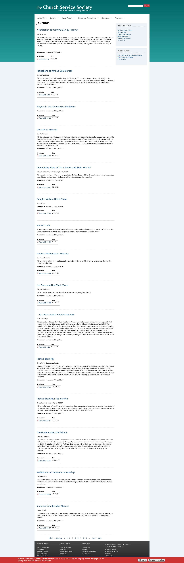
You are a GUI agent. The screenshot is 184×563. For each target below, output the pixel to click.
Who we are (122, 32)
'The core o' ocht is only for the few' (55, 314)
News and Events (124, 36)
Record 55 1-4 (44, 59)
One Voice (106, 18)
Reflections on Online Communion (54, 71)
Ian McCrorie (43, 225)
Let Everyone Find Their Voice (52, 285)
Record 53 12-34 (45, 387)
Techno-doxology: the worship (52, 398)
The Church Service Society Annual (130, 55)
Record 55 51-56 (45, 273)
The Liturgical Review (125, 57)
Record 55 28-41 (45, 187)
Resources (119, 18)
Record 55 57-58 (45, 303)
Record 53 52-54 (45, 494)
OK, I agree (142, 560)
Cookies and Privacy (111, 549)
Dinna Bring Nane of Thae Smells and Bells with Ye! (64, 167)
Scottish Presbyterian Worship (52, 253)
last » (100, 538)
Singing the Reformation (87, 18)
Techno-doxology (45, 359)
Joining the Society (124, 34)
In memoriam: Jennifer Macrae (53, 506)
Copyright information (112, 551)
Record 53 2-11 (44, 347)
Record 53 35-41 (45, 421)
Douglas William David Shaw (52, 199)
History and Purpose (125, 30)
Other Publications (124, 39)
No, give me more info (156, 560)
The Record (122, 59)
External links (86, 553)
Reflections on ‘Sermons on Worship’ (56, 472)
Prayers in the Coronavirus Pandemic (56, 106)
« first (51, 538)
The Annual (63, 549)
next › (94, 538)
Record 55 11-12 (45, 118)
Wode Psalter (68, 18)
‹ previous (58, 538)
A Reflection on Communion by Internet (57, 30)
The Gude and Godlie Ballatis (52, 432)
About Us (42, 18)
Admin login (109, 555)
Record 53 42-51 (45, 461)
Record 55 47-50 (45, 242)
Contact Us (121, 41)
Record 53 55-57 (45, 528)
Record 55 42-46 (45, 213)
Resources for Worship (89, 551)
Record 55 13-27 (45, 156)
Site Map (108, 553)
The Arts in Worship (47, 129)
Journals (54, 18)
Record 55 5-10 (44, 95)
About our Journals (65, 547)
